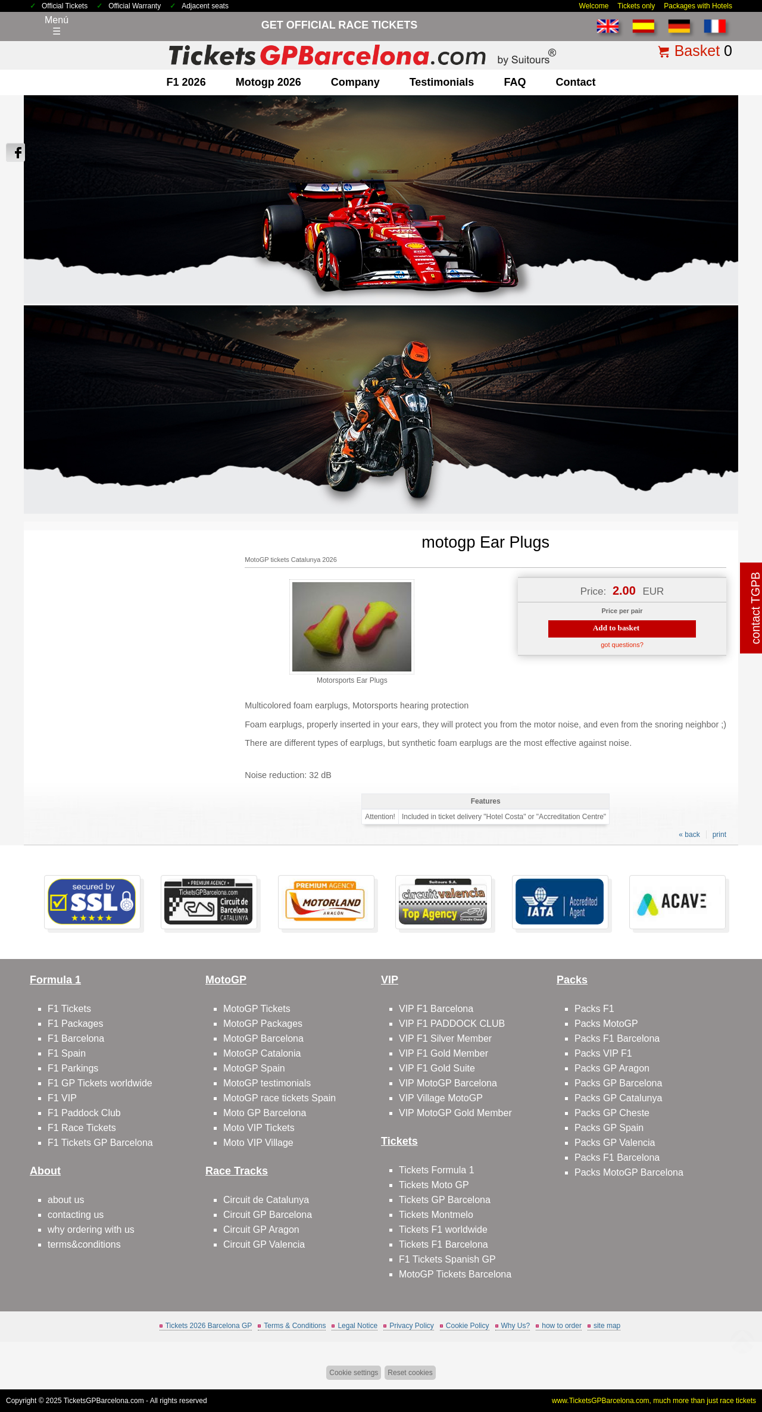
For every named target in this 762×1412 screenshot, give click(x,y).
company (355, 82)
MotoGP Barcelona (263, 1038)
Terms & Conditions (295, 1326)
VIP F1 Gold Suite (437, 1068)
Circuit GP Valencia (264, 1244)
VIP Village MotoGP (441, 1098)
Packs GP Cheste (611, 1113)
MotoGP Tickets (257, 1009)
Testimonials (442, 82)
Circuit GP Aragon (261, 1229)
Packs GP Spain (609, 1128)
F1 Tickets (69, 1009)
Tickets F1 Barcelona (443, 1244)
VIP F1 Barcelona (436, 1009)
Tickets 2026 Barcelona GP (208, 1326)
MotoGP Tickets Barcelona (455, 1274)
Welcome (594, 6)
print (719, 834)
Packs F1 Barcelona (617, 1038)
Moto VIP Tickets (259, 1128)
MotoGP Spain (254, 1068)
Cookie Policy (467, 1326)
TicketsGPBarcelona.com (104, 1401)
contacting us (76, 1215)
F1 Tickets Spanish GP (447, 1259)
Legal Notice (357, 1326)
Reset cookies (410, 1373)
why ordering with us (91, 1229)
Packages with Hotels (698, 6)
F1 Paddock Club (84, 1113)
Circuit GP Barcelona (267, 1215)
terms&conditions (84, 1244)
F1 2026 (186, 82)
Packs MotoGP (606, 1024)
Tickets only (636, 6)
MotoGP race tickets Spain (279, 1098)
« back (689, 834)
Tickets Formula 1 (436, 1170)
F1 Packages (75, 1024)
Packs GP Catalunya (618, 1098)
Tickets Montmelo (436, 1215)
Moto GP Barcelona (264, 1113)
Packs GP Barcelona (618, 1083)
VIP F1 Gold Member (443, 1053)
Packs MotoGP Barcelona (628, 1172)
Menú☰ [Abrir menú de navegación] (56, 25)
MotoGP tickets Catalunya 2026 (291, 559)
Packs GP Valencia (614, 1143)
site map (607, 1326)
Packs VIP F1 (603, 1053)
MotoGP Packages (262, 1024)
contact (575, 82)
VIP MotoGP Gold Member (455, 1113)
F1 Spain (67, 1053)
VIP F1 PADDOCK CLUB (452, 1024)
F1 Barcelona (76, 1038)
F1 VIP (62, 1098)
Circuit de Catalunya (266, 1200)
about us (66, 1200)
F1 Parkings (73, 1068)
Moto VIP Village (258, 1143)
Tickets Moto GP (434, 1185)
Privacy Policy (411, 1326)
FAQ (515, 82)
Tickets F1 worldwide (443, 1229)
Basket (697, 50)
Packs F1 (594, 1009)
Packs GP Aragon (611, 1068)
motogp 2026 (268, 82)
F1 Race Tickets (82, 1128)
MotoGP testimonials (267, 1083)
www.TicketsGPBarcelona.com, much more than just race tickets (654, 1401)
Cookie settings (353, 1373)
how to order (562, 1326)
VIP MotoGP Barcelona (448, 1083)
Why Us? (515, 1326)
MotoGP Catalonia (262, 1053)
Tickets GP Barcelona (445, 1200)
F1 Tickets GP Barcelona (100, 1143)
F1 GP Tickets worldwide (100, 1083)
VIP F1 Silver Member (445, 1038)
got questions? (622, 644)
